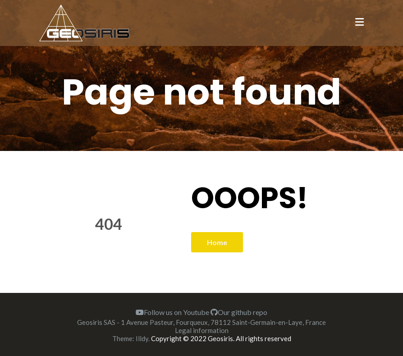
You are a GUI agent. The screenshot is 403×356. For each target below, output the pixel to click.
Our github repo (239, 312)
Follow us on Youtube (172, 312)
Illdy (142, 338)
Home (217, 242)
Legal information (202, 330)
